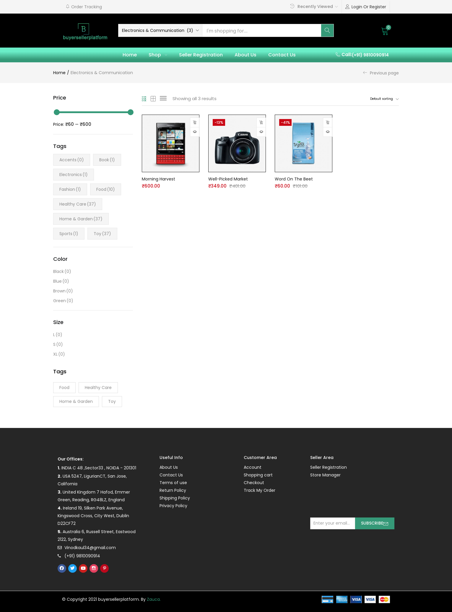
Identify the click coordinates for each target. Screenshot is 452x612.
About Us (245, 54)
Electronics (73, 174)
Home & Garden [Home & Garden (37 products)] (76, 401)
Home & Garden (81, 218)
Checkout (254, 483)
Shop (158, 54)
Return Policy (173, 490)
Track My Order (259, 490)
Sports (68, 233)
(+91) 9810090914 (370, 55)
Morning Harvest (158, 179)
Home (130, 54)
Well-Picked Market (228, 179)
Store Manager (325, 475)
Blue (61, 281)
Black (62, 271)
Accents (71, 159)
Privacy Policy (173, 506)
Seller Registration (201, 54)
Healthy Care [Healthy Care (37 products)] (98, 387)
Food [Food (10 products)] (64, 387)
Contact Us (282, 54)
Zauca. (154, 599)
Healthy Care (77, 204)
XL (59, 354)
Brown (63, 291)
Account (252, 467)
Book (107, 159)
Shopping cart (258, 475)
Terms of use (173, 483)
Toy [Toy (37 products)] (112, 401)
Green (63, 301)
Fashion (70, 189)
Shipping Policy (175, 498)
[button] (84, 6)
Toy (102, 233)
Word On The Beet (294, 179)
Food (105, 189)
